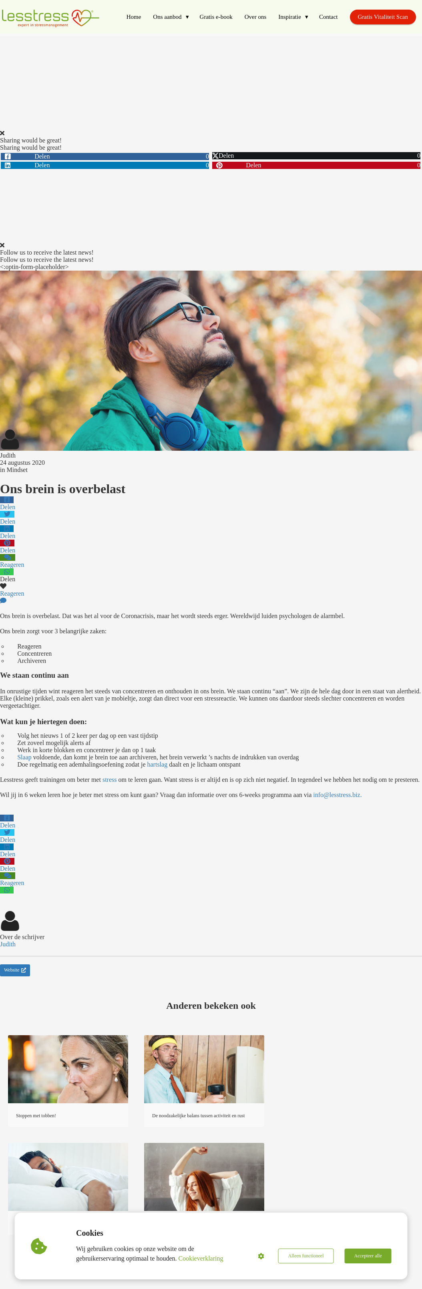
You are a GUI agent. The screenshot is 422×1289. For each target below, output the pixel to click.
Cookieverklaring (201, 1258)
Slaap (24, 757)
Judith (8, 455)
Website (15, 970)
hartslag (157, 764)
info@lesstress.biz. (337, 794)
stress (109, 779)
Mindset (16, 469)
